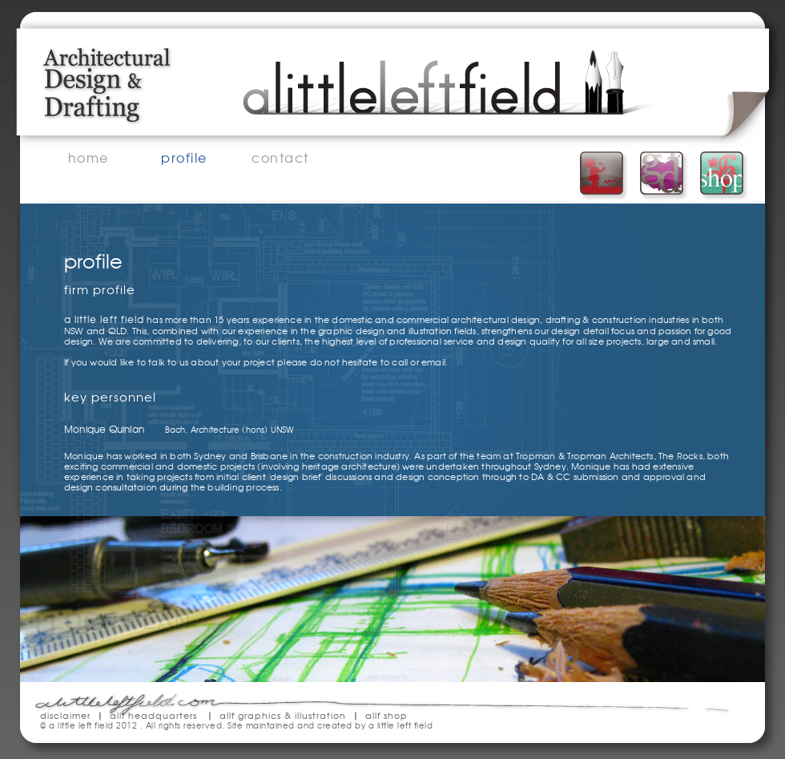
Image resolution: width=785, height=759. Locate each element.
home (88, 158)
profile (184, 158)
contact (280, 158)
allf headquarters (153, 715)
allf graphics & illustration (282, 715)
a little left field (400, 725)
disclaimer (65, 715)
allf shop (386, 715)
